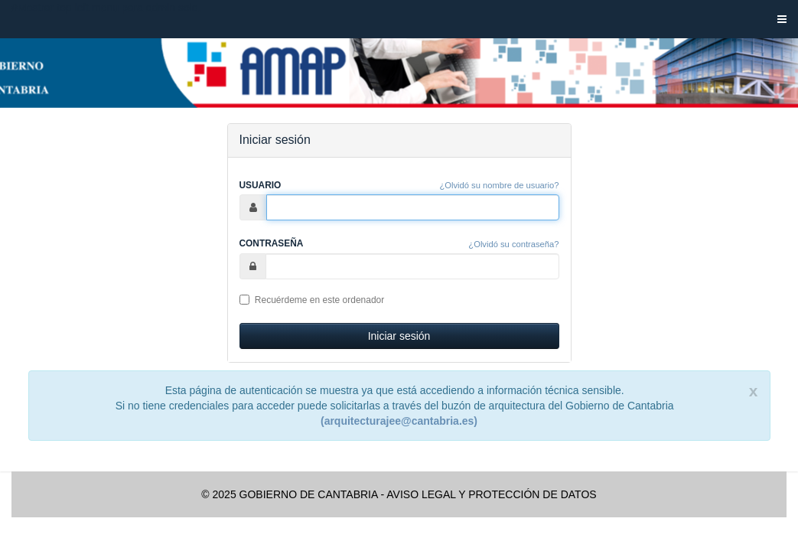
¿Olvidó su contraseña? (513, 244)
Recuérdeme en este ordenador (312, 300)
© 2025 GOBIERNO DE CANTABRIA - (292, 494)
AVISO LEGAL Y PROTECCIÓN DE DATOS (491, 494)
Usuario (260, 185)
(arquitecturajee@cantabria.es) (399, 421)
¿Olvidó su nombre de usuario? (499, 185)
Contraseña (271, 243)
